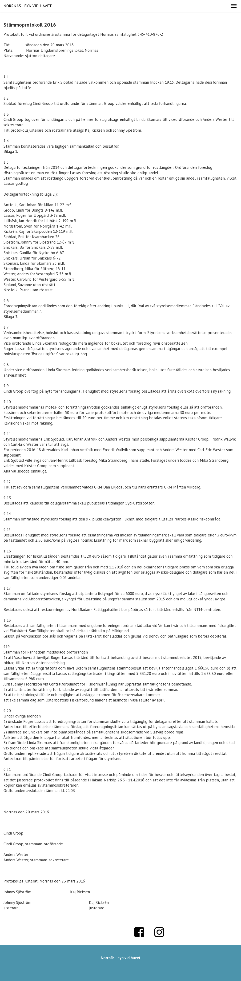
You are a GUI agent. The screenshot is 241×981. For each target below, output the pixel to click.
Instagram (159, 932)
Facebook (139, 932)
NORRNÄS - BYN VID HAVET (28, 5)
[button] (233, 6)
